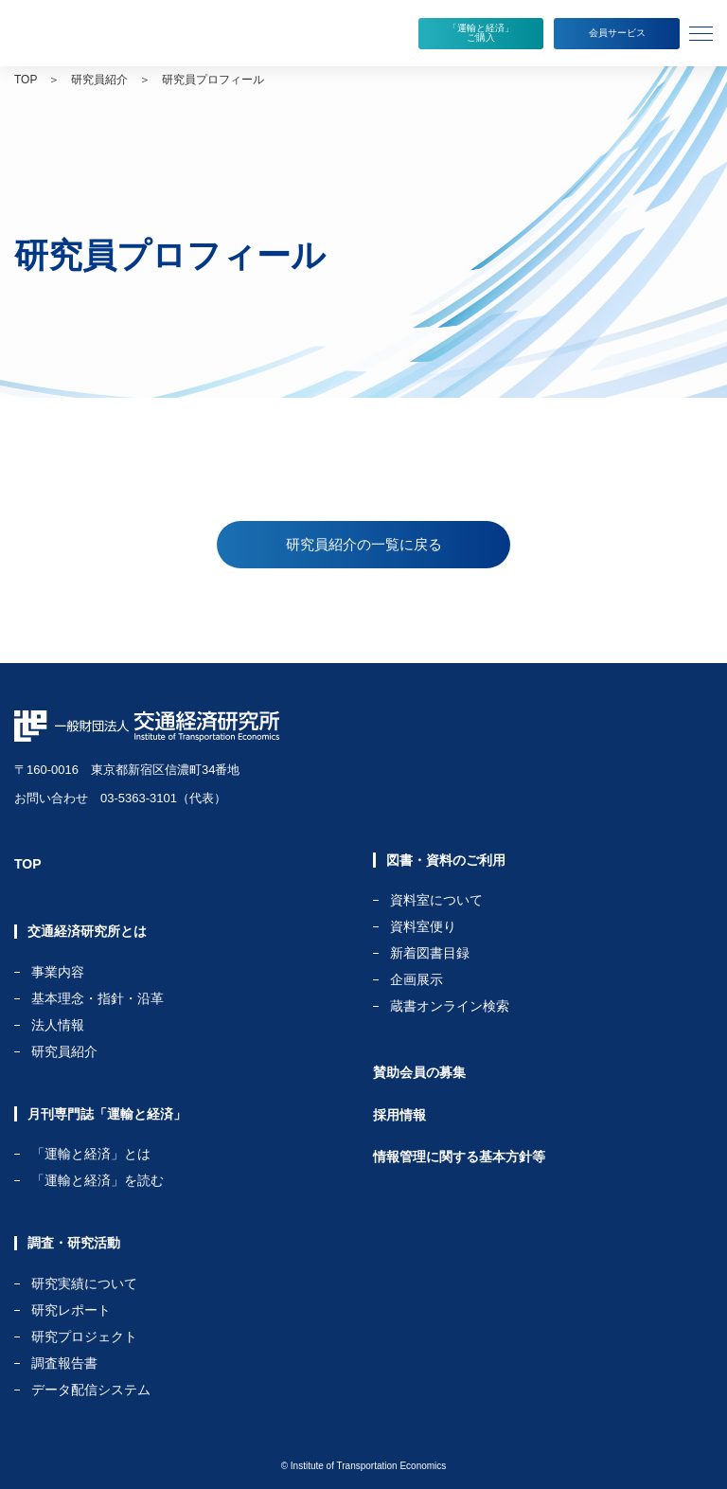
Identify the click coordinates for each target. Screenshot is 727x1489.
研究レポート (71, 1310)
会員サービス (617, 32)
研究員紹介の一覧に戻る (364, 544)
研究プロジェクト (84, 1337)
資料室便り (423, 927)
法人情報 (57, 1025)
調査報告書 (64, 1363)
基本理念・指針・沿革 (97, 999)
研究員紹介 (99, 79)
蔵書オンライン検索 (449, 1006)
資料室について (436, 900)
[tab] (703, 33)
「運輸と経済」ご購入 (481, 33)
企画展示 (416, 980)
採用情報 (399, 1114)
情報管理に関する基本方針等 (459, 1156)
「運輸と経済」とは (91, 1154)
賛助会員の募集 (419, 1072)
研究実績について (84, 1284)
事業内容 (57, 972)
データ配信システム (91, 1389)
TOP (25, 79)
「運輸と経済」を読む (97, 1180)
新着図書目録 (430, 953)
